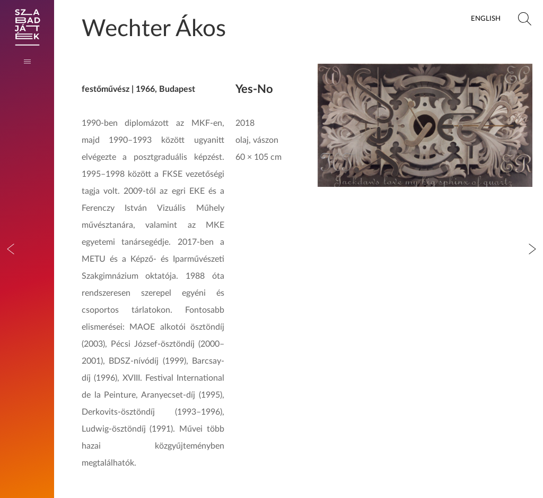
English (486, 18)
